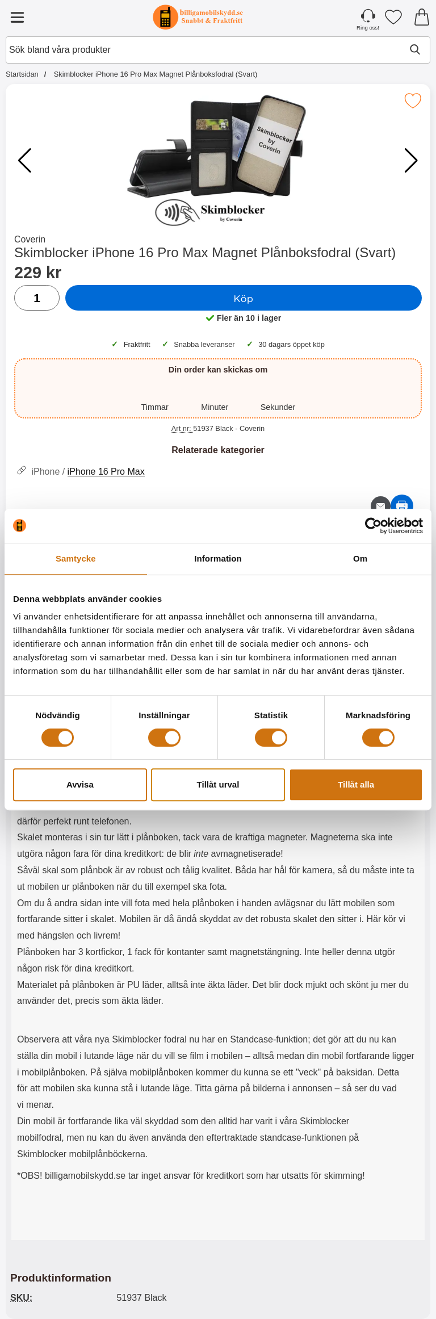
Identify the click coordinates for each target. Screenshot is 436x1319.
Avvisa (80, 784)
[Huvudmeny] (17, 17)
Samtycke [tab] (76, 558)
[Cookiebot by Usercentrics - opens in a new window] (373, 525)
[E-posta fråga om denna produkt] (381, 506)
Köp (244, 298)
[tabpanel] (218, 889)
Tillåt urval (218, 784)
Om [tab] (360, 558)
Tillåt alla (356, 784)
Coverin (29, 239)
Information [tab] (218, 558)
